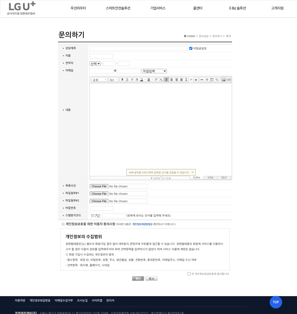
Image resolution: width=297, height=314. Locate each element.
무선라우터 (78, 8)
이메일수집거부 (64, 300)
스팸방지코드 (73, 215)
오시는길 (82, 300)
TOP (276, 302)
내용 (68, 110)
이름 (68, 55)
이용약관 (20, 300)
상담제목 (70, 48)
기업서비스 (157, 8)
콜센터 (197, 8)
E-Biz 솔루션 (237, 8)
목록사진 (70, 185)
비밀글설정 (199, 48)
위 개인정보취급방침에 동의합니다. (210, 274)
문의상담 (204, 36)
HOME (191, 36)
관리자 (110, 300)
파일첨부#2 (72, 200)
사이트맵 (97, 300)
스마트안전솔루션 (118, 8)
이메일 (69, 70)
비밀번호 (70, 208)
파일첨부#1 (72, 193)
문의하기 (217, 36)
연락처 (69, 63)
